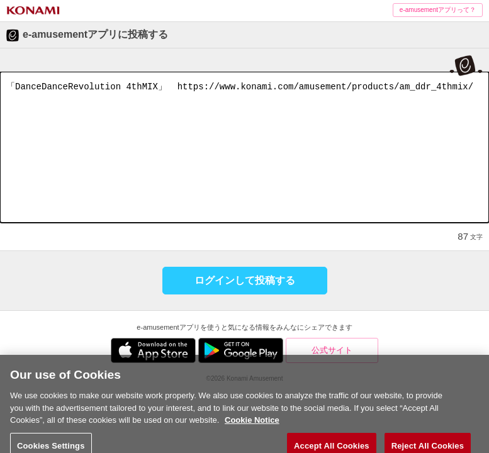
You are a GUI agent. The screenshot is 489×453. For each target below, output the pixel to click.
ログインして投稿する (244, 280)
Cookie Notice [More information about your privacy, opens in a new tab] (252, 429)
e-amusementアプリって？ (438, 9)
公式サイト (332, 350)
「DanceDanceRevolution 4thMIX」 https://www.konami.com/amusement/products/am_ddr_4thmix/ (244, 147)
